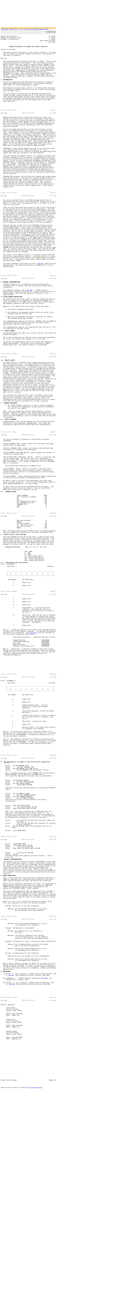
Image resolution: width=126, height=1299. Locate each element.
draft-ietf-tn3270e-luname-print (36, 29)
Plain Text (14, 29)
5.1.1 (3, 671)
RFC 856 (12, 1175)
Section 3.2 (34, 753)
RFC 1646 (4, 130)
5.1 (2, 669)
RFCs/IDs (5, 29)
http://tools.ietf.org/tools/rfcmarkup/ (34, 1298)
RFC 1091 (44, 1168)
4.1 (2, 497)
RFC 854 (40, 310)
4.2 (2, 584)
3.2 (2, 426)
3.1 (2, 391)
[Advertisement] (60, 14)
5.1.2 (3, 811)
